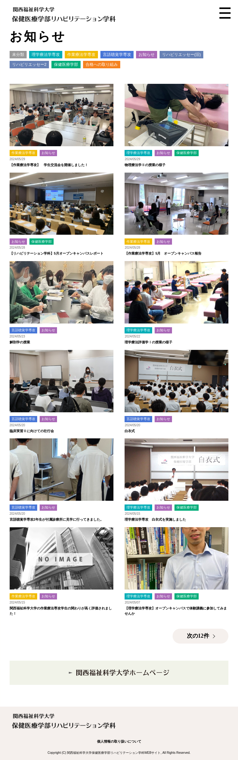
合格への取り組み (102, 64)
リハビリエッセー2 (29, 64)
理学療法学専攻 (46, 54)
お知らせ (147, 54)
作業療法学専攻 (81, 54)
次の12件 (198, 636)
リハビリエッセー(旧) (181, 54)
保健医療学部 (66, 64)
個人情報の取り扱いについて (119, 741)
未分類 (18, 54)
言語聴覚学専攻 (117, 54)
